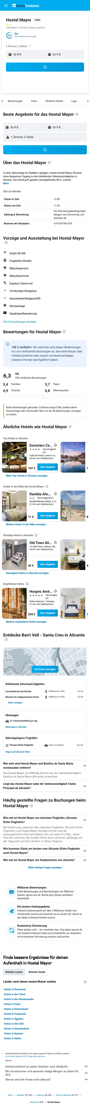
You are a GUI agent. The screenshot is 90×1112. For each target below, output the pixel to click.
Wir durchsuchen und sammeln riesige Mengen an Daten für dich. (46, 1073)
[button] (6, 5)
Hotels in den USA (14, 1023)
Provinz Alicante (63, 1095)
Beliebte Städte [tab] (37, 972)
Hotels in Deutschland (16, 1009)
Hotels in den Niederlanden (19, 999)
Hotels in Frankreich (15, 1014)
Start (10, 1095)
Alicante (33, 1102)
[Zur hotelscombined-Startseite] (25, 5)
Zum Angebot (47, 467)
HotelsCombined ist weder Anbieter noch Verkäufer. (46, 1066)
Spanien (20, 1095)
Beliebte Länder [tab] (14, 972)
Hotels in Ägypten (14, 1018)
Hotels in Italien (12, 1038)
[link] (26, 475)
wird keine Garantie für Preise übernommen (25, 1056)
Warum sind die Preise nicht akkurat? (46, 1079)
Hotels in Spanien (13, 1033)
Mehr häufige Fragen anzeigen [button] (45, 867)
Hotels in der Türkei (14, 994)
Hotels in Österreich (15, 989)
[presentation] (76, 114)
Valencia (41, 1095)
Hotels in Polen (12, 1004)
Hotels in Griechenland (16, 1028)
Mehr (6, 183)
